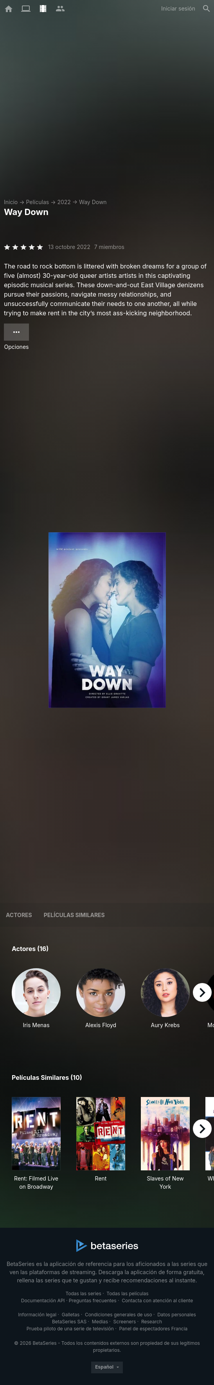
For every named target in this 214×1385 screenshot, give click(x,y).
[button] (36, 1002)
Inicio (11, 202)
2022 (63, 202)
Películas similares (74, 915)
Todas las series (83, 1293)
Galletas (71, 1314)
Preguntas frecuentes (93, 1300)
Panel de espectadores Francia (153, 1329)
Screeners (124, 1322)
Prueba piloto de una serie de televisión (70, 1329)
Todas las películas (127, 1293)
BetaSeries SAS (69, 1322)
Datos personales (176, 1314)
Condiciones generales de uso (118, 1314)
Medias (100, 1322)
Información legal (37, 1314)
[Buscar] (206, 8)
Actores (19, 915)
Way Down (93, 202)
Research (151, 1322)
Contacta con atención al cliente (157, 1300)
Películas (37, 202)
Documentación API (43, 1300)
